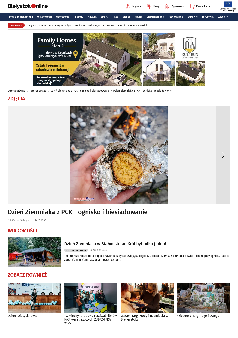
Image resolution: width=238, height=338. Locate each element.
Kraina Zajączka (96, 25)
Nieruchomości (155, 16)
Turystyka (208, 16)
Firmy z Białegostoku (20, 16)
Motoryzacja (176, 16)
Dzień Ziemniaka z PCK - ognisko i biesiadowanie (79, 90)
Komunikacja (199, 6)
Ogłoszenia (174, 6)
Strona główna (16, 90)
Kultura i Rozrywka (76, 250)
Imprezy (133, 6)
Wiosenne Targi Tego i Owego (198, 316)
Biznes (126, 16)
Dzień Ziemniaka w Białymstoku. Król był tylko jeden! (115, 243)
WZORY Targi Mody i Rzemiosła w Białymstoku (144, 318)
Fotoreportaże (37, 90)
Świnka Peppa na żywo (60, 25)
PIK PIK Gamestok (116, 25)
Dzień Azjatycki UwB (22, 316)
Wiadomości (44, 16)
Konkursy (80, 25)
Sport (104, 16)
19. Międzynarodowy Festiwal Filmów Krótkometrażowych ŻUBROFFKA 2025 (90, 319)
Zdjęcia (16, 98)
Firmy (153, 6)
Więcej (223, 16)
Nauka (138, 16)
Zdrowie (193, 16)
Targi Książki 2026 (37, 25)
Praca (115, 16)
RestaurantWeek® (137, 25)
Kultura (92, 16)
